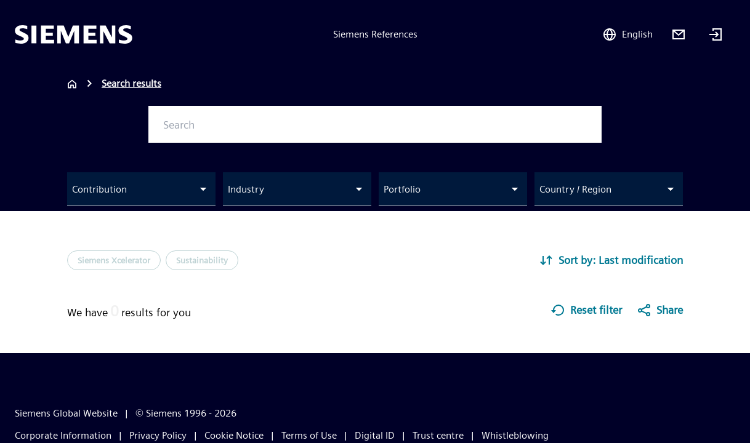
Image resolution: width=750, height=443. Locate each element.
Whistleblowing (515, 435)
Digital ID (375, 435)
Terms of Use (309, 435)
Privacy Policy (158, 435)
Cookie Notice (234, 435)
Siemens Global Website (66, 413)
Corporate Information (63, 435)
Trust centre (438, 435)
